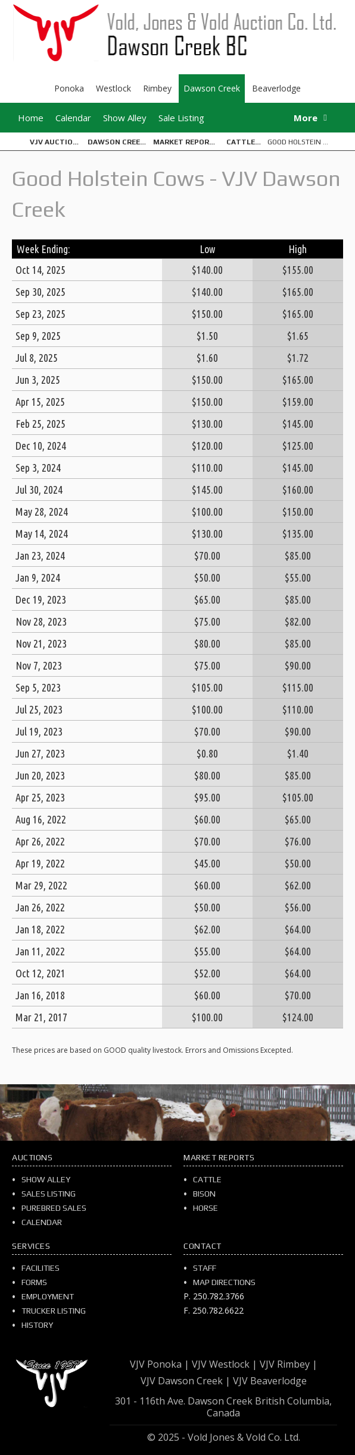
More (305, 118)
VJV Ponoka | (159, 1364)
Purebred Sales (53, 1208)
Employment (47, 1296)
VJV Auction (54, 142)
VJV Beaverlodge (270, 1380)
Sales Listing (48, 1193)
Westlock (113, 88)
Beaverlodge (276, 88)
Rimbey (157, 88)
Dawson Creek (211, 88)
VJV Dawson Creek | (186, 1380)
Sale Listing (181, 118)
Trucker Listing (53, 1310)
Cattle (240, 142)
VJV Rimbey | (288, 1364)
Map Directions (224, 1282)
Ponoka (69, 88)
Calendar (73, 118)
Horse (205, 1208)
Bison (204, 1193)
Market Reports (186, 142)
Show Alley (125, 118)
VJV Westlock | (224, 1364)
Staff (204, 1268)
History (37, 1325)
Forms (34, 1282)
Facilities (40, 1268)
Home (30, 118)
